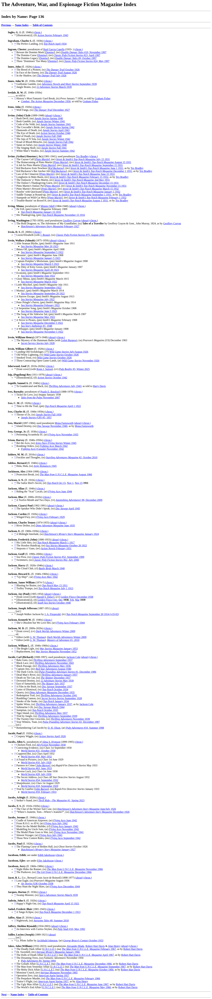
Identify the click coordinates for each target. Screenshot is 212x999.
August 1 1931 (80, 200)
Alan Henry (114, 946)
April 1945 (67, 508)
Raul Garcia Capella (54, 49)
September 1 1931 (81, 194)
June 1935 (55, 525)
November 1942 (42, 449)
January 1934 (56, 701)
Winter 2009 (55, 631)
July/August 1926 (68, 351)
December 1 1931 (102, 171)
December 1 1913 (59, 912)
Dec (60, 599)
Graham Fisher (103, 98)
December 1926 (99, 811)
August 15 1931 (102, 162)
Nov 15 (79, 483)
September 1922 (41, 287)
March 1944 (51, 707)
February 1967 (89, 949)
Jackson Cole (73, 657)
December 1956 (45, 101)
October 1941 (59, 695)
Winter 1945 (55, 443)
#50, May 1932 (36, 756)
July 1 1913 (55, 588)
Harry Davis (99, 386)
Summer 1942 (59, 150)
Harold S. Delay (45, 596)
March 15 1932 (91, 188)
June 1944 (60, 491)
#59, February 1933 (38, 792)
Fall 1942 (60, 142)
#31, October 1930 (38, 750)
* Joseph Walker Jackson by (29, 614)
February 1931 (56, 548)
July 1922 (38, 299)
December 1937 (56, 677)
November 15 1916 (63, 215)
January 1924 (71, 534)
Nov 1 (70, 483)
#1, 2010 (63, 640)
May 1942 (46, 577)
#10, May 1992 (71, 929)
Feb (72, 599)
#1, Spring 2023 (61, 800)
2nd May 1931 (82, 180)
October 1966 (86, 969)
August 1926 (61, 72)
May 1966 (86, 987)
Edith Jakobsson (46, 855)
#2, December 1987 (71, 721)
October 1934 (55, 689)
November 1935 (63, 434)
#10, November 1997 (83, 52)
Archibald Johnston (47, 940)
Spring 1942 (60, 127)
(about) (48, 115)
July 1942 (56, 823)
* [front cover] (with (25, 369)
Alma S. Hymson (51, 741)
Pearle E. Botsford (50, 391)
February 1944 (70, 622)
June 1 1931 (96, 168)
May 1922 (38, 317)
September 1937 (53, 660)
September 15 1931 (92, 165)
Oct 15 (56, 483)
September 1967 (98, 966)
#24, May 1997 (86, 61)
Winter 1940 (52, 145)
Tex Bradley (82, 156)
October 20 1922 (66, 545)
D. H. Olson (54, 727)
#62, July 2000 (56, 559)
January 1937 (59, 674)
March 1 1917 (56, 542)
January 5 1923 (40, 258)
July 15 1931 (83, 159)
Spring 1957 (54, 975)
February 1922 (40, 305)
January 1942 (64, 826)
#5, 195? (36, 417)
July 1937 (53, 683)
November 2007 (40, 397)
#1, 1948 (36, 325)
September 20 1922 (43, 293)
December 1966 (64, 872)
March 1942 (54, 446)
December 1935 (51, 692)
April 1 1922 (63, 406)
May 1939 (57, 680)
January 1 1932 (92, 191)
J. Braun (44, 235)
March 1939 (54, 87)
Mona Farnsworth (64, 423)
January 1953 (59, 648)
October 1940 (55, 133)
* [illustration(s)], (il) (25, 35)
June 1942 (65, 820)
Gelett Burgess (68, 340)
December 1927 (52, 109)
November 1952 (56, 651)
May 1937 (51, 713)
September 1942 (65, 838)
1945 (45, 466)
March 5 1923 (40, 264)
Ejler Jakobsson (45, 860)
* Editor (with (22, 637)
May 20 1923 (39, 246)
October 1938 (37, 883)
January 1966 (58, 952)
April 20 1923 (40, 270)
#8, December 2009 (78, 500)
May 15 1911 (55, 585)
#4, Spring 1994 (38, 960)
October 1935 (45, 710)
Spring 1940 (48, 118)
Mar (77, 599)
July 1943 (65, 386)
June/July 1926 (86, 809)
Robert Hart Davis (95, 946)
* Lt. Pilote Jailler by (25, 940)
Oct (47, 599)
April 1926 (52, 736)
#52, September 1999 (58, 557)
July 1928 (38, 343)
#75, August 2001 (80, 235)
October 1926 (63, 69)
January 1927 (48, 849)
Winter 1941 (51, 121)
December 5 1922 (42, 323)
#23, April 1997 (77, 55)
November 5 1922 (42, 331)
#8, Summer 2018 (51, 920)
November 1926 (80, 360)
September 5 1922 (42, 252)
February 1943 (52, 35)
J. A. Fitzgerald (53, 614)
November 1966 (75, 869)
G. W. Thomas (37, 637)
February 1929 (50, 517)
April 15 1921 (60, 903)
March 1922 (39, 281)
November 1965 (59, 972)
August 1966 (66, 474)
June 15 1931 (88, 174)
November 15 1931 (96, 185)
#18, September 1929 (39, 786)
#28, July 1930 (36, 774)
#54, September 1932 (39, 780)
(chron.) (37, 32)
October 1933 (83, 940)
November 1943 (54, 663)
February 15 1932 (79, 177)
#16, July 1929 (36, 762)
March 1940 (52, 568)
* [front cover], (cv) (25, 631)
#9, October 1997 (76, 58)
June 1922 (38, 275)
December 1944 (65, 886)
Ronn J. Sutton (44, 369)
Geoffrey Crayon (72, 220)
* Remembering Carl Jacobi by (31, 727)
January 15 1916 (41, 212)
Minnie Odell (48, 206)
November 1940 (52, 426)
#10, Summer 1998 (85, 727)
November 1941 (69, 832)
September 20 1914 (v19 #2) (92, 614)
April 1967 (89, 955)
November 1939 (70, 719)
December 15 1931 (89, 182)
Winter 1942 (56, 139)
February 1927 (50, 226)
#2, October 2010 (71, 457)
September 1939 (69, 84)
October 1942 (52, 377)
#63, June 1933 (36, 768)
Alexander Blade (75, 946)
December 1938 (77, 596)
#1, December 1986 (67, 671)
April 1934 (55, 43)
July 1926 (51, 75)
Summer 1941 (55, 124)
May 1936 (54, 666)
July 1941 (50, 835)
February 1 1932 (97, 197)
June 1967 (84, 984)
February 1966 (73, 978)
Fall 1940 (49, 136)
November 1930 (51, 744)
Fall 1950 (48, 414)
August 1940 (53, 668)
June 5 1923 (39, 311)
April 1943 (56, 130)
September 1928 (61, 698)
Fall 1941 (54, 147)
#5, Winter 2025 (74, 369)
